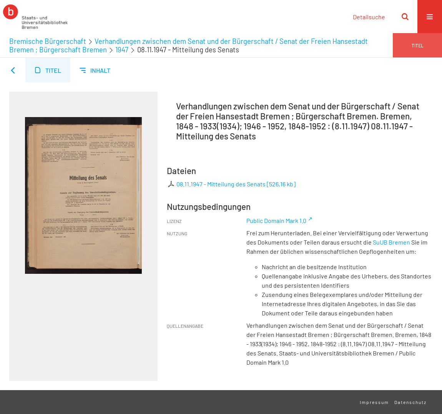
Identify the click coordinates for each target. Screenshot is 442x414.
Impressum (374, 402)
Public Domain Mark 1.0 (276, 220)
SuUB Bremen (391, 242)
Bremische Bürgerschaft (47, 41)
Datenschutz (410, 402)
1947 (121, 49)
